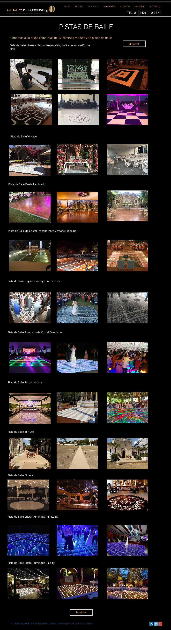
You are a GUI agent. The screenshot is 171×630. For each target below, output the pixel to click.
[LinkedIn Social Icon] (151, 624)
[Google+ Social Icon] (160, 624)
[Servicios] (134, 44)
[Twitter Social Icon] (156, 624)
